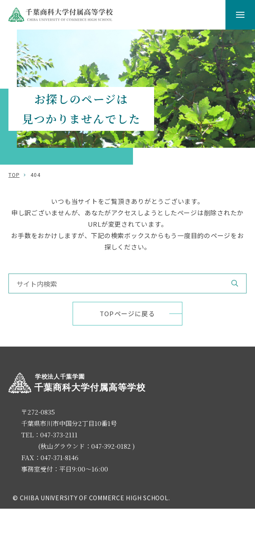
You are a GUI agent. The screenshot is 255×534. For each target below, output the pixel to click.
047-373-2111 (59, 434)
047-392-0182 (111, 446)
